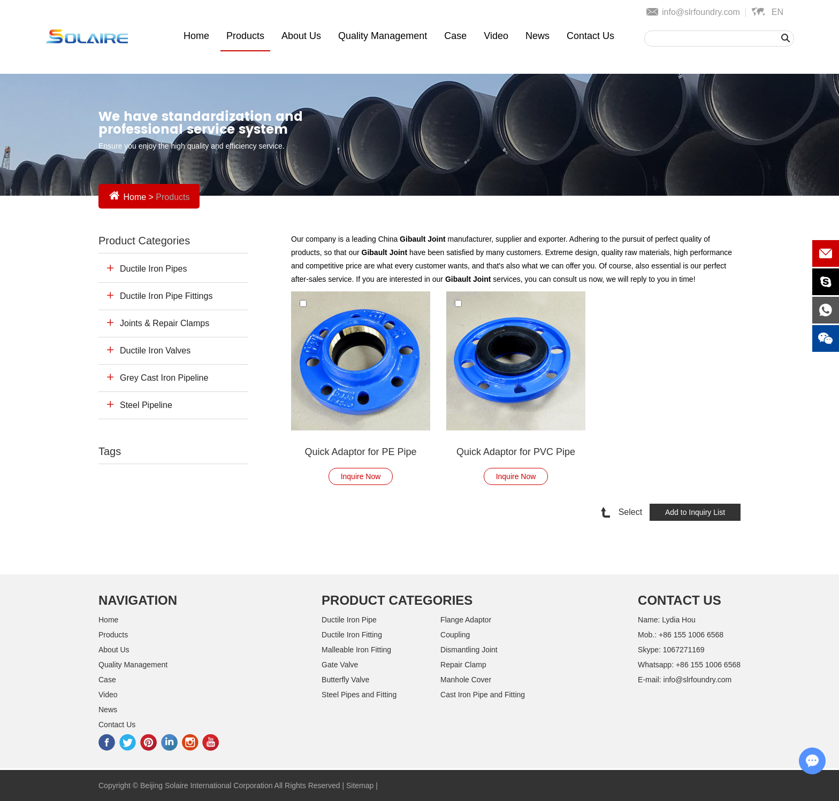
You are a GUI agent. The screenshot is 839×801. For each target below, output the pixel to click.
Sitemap (359, 785)
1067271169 (684, 649)
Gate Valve (340, 664)
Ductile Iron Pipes (153, 268)
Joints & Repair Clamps (164, 323)
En (777, 12)
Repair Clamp (463, 664)
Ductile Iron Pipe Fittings (166, 296)
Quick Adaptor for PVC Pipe (515, 451)
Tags (109, 451)
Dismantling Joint (469, 649)
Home (196, 35)
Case (455, 35)
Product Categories (144, 241)
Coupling (455, 634)
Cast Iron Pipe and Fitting (482, 694)
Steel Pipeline (146, 405)
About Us (301, 35)
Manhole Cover (465, 679)
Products (245, 35)
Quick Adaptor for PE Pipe (360, 451)
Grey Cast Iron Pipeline (164, 377)
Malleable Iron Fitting (356, 649)
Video (496, 35)
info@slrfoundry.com (701, 12)
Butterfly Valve (345, 679)
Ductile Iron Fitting (352, 634)
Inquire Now (361, 476)
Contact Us (590, 35)
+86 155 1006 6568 (708, 664)
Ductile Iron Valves (155, 350)
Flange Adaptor (465, 619)
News (537, 35)
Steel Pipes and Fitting (359, 694)
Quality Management (382, 35)
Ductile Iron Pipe (349, 619)
